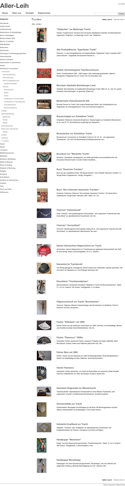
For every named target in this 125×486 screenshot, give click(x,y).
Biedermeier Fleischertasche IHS (73, 101)
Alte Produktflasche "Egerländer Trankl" (77, 50)
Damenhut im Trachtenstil (69, 264)
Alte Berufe (4, 23)
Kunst (2, 144)
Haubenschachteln (10, 84)
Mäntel (5, 123)
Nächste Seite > (119, 19)
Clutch (6, 96)
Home (5, 13)
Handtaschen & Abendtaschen (14, 102)
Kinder (2, 65)
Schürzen (4, 138)
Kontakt (30, 13)
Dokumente (4, 50)
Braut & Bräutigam (7, 35)
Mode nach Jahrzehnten (9, 129)
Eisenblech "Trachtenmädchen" (72, 281)
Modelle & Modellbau (8, 159)
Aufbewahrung (5, 29)
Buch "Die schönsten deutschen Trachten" (78, 190)
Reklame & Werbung (7, 168)
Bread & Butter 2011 (7, 38)
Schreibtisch (4, 177)
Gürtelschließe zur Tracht (69, 404)
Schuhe (4, 135)
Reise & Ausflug (6, 165)
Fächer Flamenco (65, 368)
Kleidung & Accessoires (9, 69)
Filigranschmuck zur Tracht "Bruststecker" (78, 302)
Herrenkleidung (8, 78)
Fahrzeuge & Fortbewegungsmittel (13, 53)
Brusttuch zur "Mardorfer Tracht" (73, 154)
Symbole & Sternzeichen (9, 180)
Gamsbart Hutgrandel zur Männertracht (76, 388)
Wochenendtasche (10, 108)
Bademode (6, 117)
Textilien (3, 183)
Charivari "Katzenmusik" (69, 210)
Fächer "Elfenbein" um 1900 (71, 322)
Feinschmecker (5, 56)
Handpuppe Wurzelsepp (69, 460)
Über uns (16, 13)
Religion (3, 171)
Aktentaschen (9, 90)
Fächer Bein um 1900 (67, 352)
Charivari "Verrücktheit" (68, 225)
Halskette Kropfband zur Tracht (72, 424)
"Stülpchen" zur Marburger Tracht (73, 29)
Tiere (2, 186)
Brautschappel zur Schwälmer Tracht (75, 116)
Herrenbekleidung (9, 75)
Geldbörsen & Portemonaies (14, 99)
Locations (4, 150)
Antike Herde (5, 26)
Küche (2, 147)
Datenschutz (44, 13)
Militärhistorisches (7, 153)
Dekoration (4, 47)
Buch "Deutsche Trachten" (70, 169)
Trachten (6, 141)
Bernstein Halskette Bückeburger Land (76, 85)
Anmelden (121, 4)
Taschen (6, 87)
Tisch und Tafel (5, 189)
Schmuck (3, 174)
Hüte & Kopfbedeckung (11, 81)
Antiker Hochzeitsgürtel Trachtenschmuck (78, 70)
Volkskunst (4, 192)
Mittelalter (4, 156)
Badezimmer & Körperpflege (10, 32)
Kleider (5, 120)
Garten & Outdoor (6, 59)
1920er (5, 132)
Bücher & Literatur (7, 41)
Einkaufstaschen (7, 126)
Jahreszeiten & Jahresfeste (10, 62)
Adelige (4, 111)
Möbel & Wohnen (6, 162)
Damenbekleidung (7, 114)
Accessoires (5, 72)
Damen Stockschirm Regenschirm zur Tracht (79, 246)
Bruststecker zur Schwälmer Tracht (74, 133)
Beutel (6, 93)
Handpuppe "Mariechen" (69, 440)
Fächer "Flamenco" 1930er (70, 337)
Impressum (112, 485)
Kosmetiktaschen (10, 105)
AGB (105, 485)
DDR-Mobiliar (5, 44)
